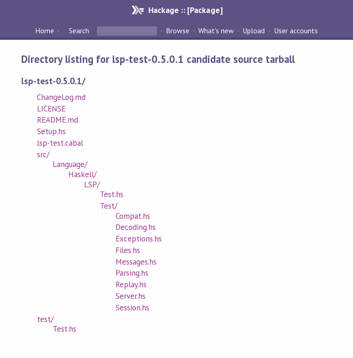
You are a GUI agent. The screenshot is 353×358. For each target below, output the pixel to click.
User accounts (296, 30)
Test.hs (111, 194)
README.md (57, 120)
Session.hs (132, 307)
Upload (254, 30)
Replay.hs (131, 284)
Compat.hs (133, 216)
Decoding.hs (136, 227)
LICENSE (51, 109)
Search (79, 30)
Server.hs (131, 296)
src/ (43, 154)
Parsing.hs (132, 273)
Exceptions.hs (139, 239)
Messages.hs (136, 262)
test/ (45, 319)
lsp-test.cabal (60, 143)
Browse (177, 30)
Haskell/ (82, 174)
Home (44, 30)
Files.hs (128, 250)
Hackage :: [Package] (185, 10)
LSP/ (92, 184)
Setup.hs (51, 131)
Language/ (70, 164)
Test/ (108, 206)
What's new (216, 30)
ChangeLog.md (61, 97)
